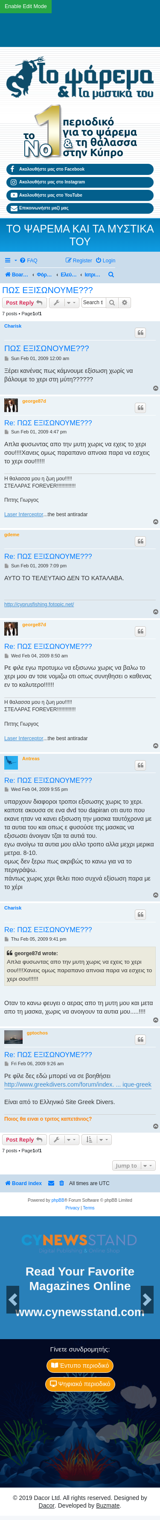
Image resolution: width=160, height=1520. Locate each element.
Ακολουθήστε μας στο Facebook (47, 169)
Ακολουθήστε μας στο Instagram (48, 182)
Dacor (47, 1505)
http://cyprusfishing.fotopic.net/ (39, 604)
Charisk (12, 325)
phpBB (58, 1200)
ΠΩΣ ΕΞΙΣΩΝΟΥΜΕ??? (47, 290)
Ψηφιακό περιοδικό (80, 1383)
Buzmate (107, 1505)
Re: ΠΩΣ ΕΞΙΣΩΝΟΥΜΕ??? (48, 423)
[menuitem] (28, 261)
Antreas (31, 758)
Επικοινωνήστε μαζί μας (40, 208)
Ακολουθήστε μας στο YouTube (46, 195)
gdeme (11, 534)
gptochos (37, 1032)
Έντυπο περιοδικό (80, 1365)
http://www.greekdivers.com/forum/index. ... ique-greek (77, 1084)
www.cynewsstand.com (80, 1312)
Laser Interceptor (23, 514)
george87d (34, 401)
